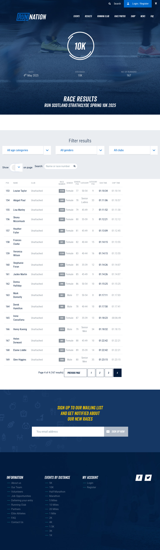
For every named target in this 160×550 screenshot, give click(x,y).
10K (51, 489)
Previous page (75, 374)
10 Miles (54, 506)
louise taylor (20, 192)
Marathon (54, 497)
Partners (15, 510)
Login (90, 484)
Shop (133, 16)
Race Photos (119, 16)
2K (50, 519)
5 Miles (53, 502)
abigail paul (19, 202)
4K (50, 523)
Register (91, 489)
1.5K (51, 528)
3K (50, 532)
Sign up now (114, 433)
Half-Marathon (57, 493)
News (142, 16)
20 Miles (54, 510)
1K (50, 537)
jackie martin (20, 276)
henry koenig (20, 331)
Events (76, 16)
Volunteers (17, 493)
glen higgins (19, 361)
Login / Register (138, 3)
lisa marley (19, 211)
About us (16, 484)
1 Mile (52, 515)
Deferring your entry (22, 502)
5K (50, 484)
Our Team (16, 489)
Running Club (103, 16)
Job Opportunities (21, 497)
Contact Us (17, 523)
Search (115, 3)
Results (88, 16)
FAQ (13, 519)
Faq (151, 16)
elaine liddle (19, 352)
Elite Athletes (18, 515)
